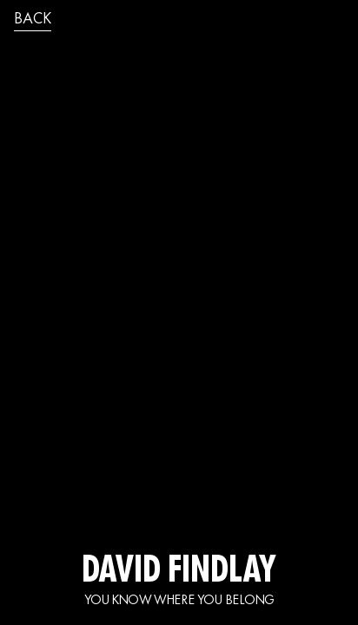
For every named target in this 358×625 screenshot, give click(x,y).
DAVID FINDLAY (179, 573)
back (32, 20)
